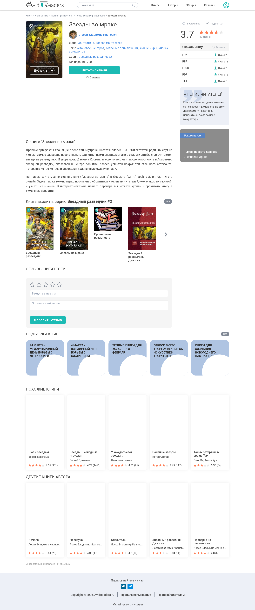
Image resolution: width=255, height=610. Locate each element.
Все (168, 201)
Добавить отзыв (48, 320)
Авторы (173, 5)
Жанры (191, 5)
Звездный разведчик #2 (95, 56)
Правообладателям (171, 594)
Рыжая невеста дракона (200, 151)
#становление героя (90, 48)
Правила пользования (136, 594)
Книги (155, 5)
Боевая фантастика (108, 43)
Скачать (223, 54)
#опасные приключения (122, 48)
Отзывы (209, 5)
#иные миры (148, 48)
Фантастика (86, 43)
